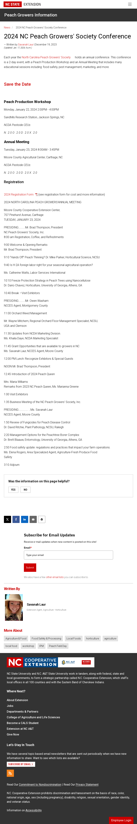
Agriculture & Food (16, 638)
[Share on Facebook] (16, 519)
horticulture (92, 638)
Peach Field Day (58, 646)
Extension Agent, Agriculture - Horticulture (46, 610)
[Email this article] (33, 519)
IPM (41, 646)
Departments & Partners (22, 711)
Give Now (13, 734)
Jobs (10, 706)
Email (28, 547)
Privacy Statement (87, 784)
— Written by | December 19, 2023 (30, 44)
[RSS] (10, 773)
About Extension (17, 700)
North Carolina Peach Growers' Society (46, 57)
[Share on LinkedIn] (24, 519)
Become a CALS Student (23, 723)
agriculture (110, 638)
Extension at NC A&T (20, 728)
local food (11, 646)
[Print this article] (41, 519)
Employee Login (121, 820)
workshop (28, 646)
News (7, 27)
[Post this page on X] (7, 519)
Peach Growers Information (30, 15)
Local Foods (74, 638)
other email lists (55, 577)
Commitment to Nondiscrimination (40, 784)
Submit (30, 567)
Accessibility (34, 810)
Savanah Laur (26, 44)
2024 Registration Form (19, 194)
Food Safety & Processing (46, 638)
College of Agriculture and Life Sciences (33, 717)
